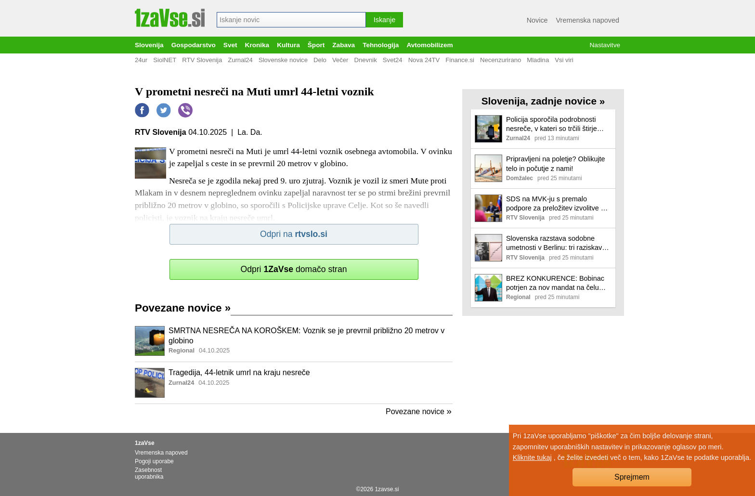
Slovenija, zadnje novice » (543, 100)
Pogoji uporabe (154, 461)
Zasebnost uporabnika (149, 473)
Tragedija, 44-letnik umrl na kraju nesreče (239, 372)
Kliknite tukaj (532, 457)
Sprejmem (632, 477)
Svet (230, 45)
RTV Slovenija (202, 60)
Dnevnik (365, 60)
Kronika (257, 45)
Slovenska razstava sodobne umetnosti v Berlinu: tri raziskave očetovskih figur (556, 243)
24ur (141, 60)
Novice (537, 20)
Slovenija (149, 45)
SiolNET (164, 60)
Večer (340, 60)
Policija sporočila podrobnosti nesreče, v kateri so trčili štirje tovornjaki (551, 124)
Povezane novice (183, 308)
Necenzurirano (500, 60)
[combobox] (291, 19)
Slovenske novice (283, 60)
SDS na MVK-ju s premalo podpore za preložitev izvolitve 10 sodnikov (557, 204)
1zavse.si (387, 489)
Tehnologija (381, 45)
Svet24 (393, 60)
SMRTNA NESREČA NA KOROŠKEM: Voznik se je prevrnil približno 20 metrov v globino (306, 335)
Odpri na (293, 234)
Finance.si (459, 60)
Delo (319, 60)
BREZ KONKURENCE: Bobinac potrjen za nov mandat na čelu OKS (555, 283)
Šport (316, 45)
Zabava (343, 45)
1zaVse (145, 443)
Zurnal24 (240, 60)
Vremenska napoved (587, 20)
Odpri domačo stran (293, 269)
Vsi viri (564, 60)
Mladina (538, 60)
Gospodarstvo (193, 45)
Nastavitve (605, 45)
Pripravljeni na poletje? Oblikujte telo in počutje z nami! (555, 163)
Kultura (288, 45)
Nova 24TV (424, 60)
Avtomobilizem (429, 45)
